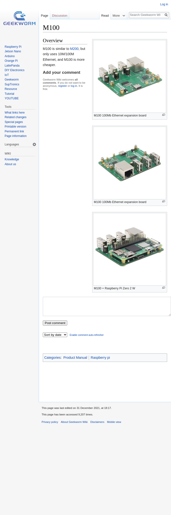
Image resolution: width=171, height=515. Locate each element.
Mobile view (114, 425)
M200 (74, 49)
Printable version (15, 126)
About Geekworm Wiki (74, 425)
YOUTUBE (12, 98)
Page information (16, 136)
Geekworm (12, 79)
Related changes (15, 117)
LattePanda (12, 65)
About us (10, 164)
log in (74, 85)
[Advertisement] (105, 384)
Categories (52, 361)
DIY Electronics (14, 70)
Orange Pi (11, 60)
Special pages (14, 122)
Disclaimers (97, 425)
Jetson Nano (13, 51)
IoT (7, 75)
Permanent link (14, 131)
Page (44, 15)
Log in (164, 4)
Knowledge (12, 159)
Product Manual (75, 361)
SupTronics (12, 84)
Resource (11, 89)
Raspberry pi (100, 361)
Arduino (10, 56)
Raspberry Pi (13, 46)
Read (105, 15)
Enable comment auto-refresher (87, 338)
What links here (15, 112)
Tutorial (9, 93)
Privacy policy (50, 425)
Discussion (59, 15)
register (62, 85)
